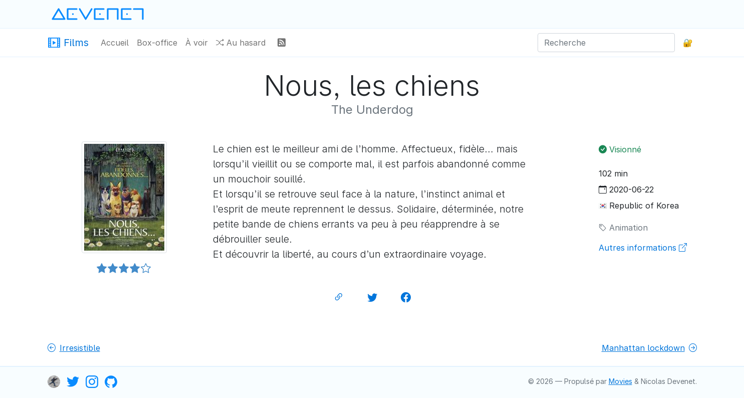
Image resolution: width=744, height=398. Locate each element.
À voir (196, 43)
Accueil (115, 43)
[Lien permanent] (338, 298)
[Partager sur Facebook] (405, 298)
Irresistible (74, 348)
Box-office (157, 43)
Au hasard (241, 43)
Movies (620, 381)
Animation (623, 228)
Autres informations (643, 248)
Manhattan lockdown (649, 348)
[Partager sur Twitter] (372, 298)
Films (68, 42)
